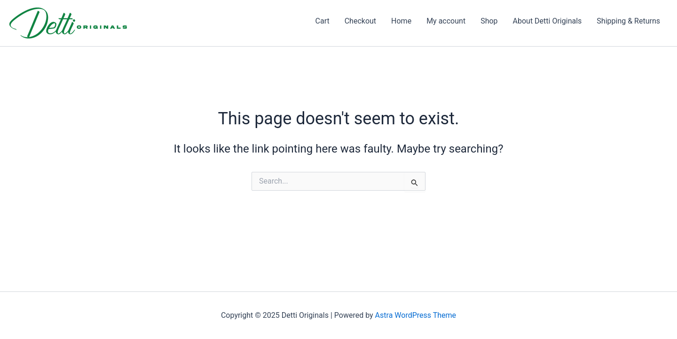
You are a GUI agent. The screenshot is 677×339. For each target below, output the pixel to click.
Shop (488, 20)
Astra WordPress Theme (415, 315)
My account (445, 20)
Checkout (360, 20)
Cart (322, 20)
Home (401, 20)
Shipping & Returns (628, 20)
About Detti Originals (547, 20)
